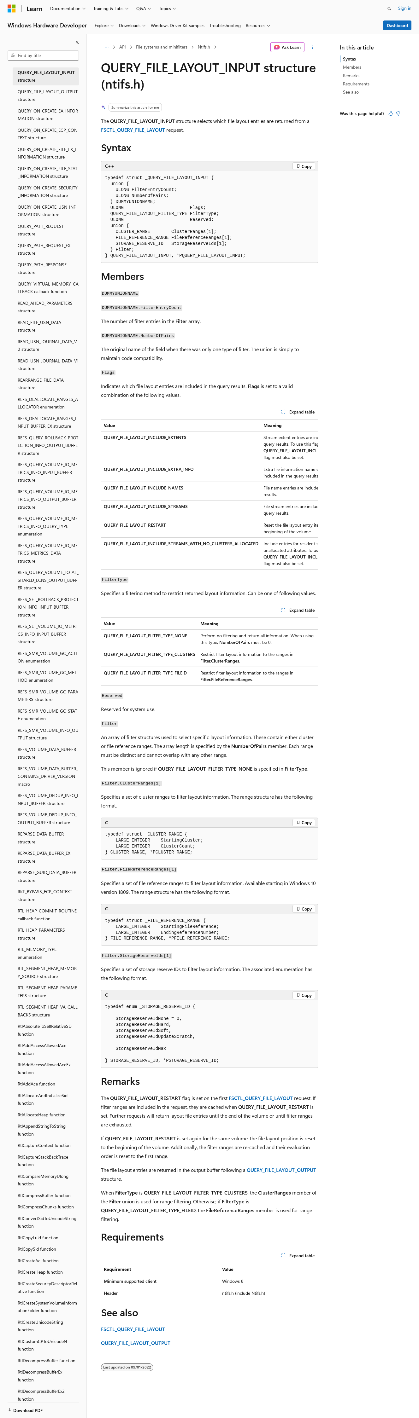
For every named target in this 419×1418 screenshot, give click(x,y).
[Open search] (389, 8)
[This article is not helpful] (398, 113)
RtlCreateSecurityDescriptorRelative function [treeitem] (47, 1287)
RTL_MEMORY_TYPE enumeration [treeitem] (37, 953)
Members (352, 67)
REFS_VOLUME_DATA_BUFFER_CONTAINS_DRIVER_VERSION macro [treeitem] (48, 776)
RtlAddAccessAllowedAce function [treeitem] (42, 1049)
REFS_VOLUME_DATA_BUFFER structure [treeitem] (47, 753)
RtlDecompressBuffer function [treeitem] (46, 1360)
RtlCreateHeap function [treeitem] (40, 1272)
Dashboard (397, 25)
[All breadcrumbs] (106, 47)
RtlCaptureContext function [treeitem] (44, 1145)
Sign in (404, 8)
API (122, 47)
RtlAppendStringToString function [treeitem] (42, 1130)
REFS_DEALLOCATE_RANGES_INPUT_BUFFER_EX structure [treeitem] (47, 422)
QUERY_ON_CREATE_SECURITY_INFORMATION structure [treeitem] (48, 192)
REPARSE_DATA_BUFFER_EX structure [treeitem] (44, 857)
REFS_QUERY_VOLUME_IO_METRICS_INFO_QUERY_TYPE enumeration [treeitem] (48, 526)
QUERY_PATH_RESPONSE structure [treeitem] (42, 268)
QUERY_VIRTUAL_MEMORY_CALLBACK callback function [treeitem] (48, 288)
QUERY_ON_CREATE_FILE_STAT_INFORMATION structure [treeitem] (47, 172)
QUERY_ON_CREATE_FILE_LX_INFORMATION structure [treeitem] (47, 153)
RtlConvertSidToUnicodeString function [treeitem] (47, 1222)
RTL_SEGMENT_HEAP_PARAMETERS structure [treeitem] (47, 991)
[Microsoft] (12, 8)
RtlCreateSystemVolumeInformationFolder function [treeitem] (47, 1307)
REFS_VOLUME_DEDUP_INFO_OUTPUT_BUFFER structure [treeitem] (47, 818)
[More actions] (312, 47)
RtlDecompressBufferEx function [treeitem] (40, 1376)
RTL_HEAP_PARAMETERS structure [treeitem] (41, 934)
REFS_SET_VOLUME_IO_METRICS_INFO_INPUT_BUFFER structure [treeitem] (47, 634)
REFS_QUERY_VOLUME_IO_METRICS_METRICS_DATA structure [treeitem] (48, 553)
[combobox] (43, 55)
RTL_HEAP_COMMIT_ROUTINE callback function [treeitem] (47, 915)
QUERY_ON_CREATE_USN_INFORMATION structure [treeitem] (47, 211)
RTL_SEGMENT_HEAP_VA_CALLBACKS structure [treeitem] (48, 1011)
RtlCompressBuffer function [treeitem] (44, 1195)
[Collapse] (77, 42)
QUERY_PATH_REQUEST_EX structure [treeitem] (44, 249)
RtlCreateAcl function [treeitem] (38, 1261)
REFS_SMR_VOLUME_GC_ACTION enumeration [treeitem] (47, 657)
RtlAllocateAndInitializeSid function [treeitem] (43, 1099)
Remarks (351, 75)
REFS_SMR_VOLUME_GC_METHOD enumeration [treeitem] (47, 676)
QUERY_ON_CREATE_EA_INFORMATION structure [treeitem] (48, 115)
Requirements (356, 84)
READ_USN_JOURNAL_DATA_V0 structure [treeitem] (47, 345)
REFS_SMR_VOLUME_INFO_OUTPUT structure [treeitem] (48, 734)
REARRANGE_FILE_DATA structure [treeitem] (41, 384)
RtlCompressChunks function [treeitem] (46, 1207)
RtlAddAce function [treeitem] (36, 1084)
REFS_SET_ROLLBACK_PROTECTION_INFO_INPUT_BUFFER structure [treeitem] (48, 607)
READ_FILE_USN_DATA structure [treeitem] (39, 326)
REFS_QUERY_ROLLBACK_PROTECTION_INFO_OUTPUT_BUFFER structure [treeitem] (48, 445)
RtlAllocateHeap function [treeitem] (42, 1115)
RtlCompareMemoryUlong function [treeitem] (43, 1180)
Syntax (349, 59)
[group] (209, 494)
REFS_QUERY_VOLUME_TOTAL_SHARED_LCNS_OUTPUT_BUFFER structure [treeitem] (48, 580)
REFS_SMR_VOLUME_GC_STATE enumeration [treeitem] (47, 715)
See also (351, 92)
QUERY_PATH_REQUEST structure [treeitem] (41, 230)
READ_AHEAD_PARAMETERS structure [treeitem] (45, 307)
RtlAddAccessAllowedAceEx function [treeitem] (44, 1068)
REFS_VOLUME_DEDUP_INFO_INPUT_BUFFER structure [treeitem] (48, 799)
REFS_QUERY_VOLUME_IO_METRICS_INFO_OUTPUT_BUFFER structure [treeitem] (48, 499)
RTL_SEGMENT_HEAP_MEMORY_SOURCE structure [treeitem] (47, 972)
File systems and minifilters (161, 47)
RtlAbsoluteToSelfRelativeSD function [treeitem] (45, 1030)
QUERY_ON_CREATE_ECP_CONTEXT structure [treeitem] (47, 134)
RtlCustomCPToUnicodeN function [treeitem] (42, 1345)
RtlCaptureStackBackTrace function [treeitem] (43, 1161)
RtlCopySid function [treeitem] (37, 1249)
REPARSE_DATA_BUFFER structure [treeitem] (41, 838)
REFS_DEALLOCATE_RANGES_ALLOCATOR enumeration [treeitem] (48, 403)
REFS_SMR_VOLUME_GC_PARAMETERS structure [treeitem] (48, 696)
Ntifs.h (204, 47)
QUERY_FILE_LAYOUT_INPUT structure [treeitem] (46, 76)
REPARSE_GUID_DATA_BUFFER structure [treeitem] (47, 876)
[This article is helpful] (390, 113)
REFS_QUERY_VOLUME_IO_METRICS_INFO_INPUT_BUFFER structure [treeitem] (48, 472)
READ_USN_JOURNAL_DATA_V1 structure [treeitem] (48, 365)
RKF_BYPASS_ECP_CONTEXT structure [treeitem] (45, 895)
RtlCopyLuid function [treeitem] (38, 1238)
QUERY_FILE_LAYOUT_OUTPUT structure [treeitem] (48, 95)
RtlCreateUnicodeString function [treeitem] (40, 1326)
